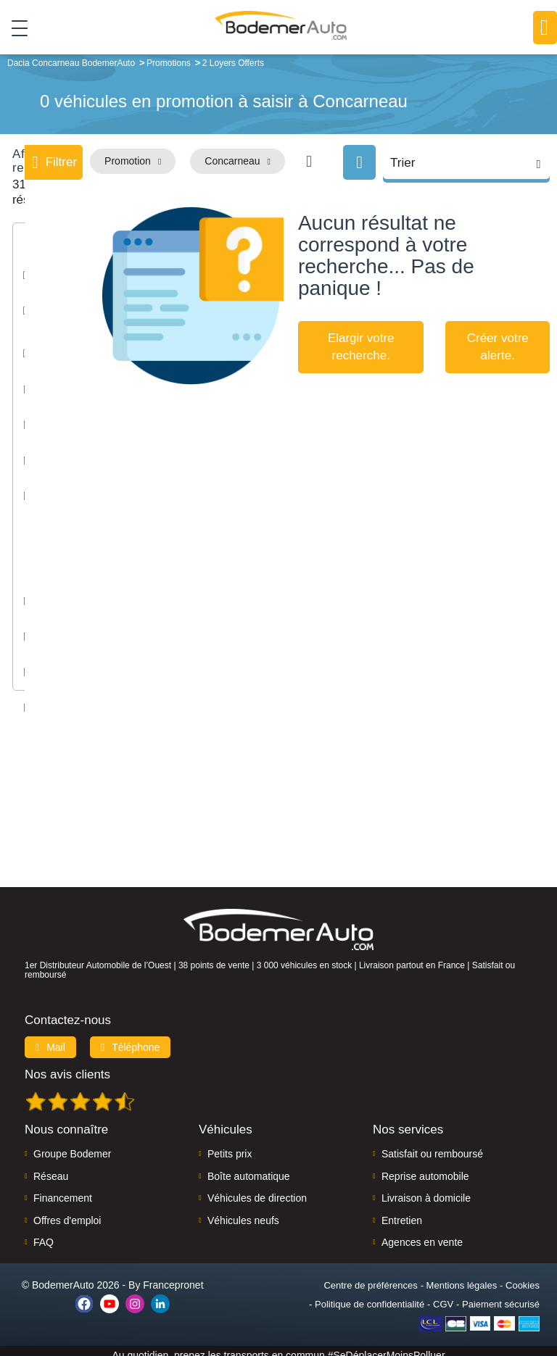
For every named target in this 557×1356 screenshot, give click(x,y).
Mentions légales (462, 1276)
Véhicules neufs (243, 1211)
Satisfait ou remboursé (432, 1145)
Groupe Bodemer (72, 1145)
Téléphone (130, 1038)
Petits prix (229, 1145)
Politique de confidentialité (369, 1295)
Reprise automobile (425, 1167)
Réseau (50, 1167)
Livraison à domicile (426, 1189)
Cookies (523, 1276)
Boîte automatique (248, 1167)
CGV (443, 1295)
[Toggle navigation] (14, 28)
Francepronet (173, 1276)
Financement (62, 1189)
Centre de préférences (370, 1276)
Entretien (401, 1211)
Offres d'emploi (67, 1211)
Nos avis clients (67, 1066)
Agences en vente (422, 1233)
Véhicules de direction (257, 1189)
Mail (50, 1038)
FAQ (43, 1233)
